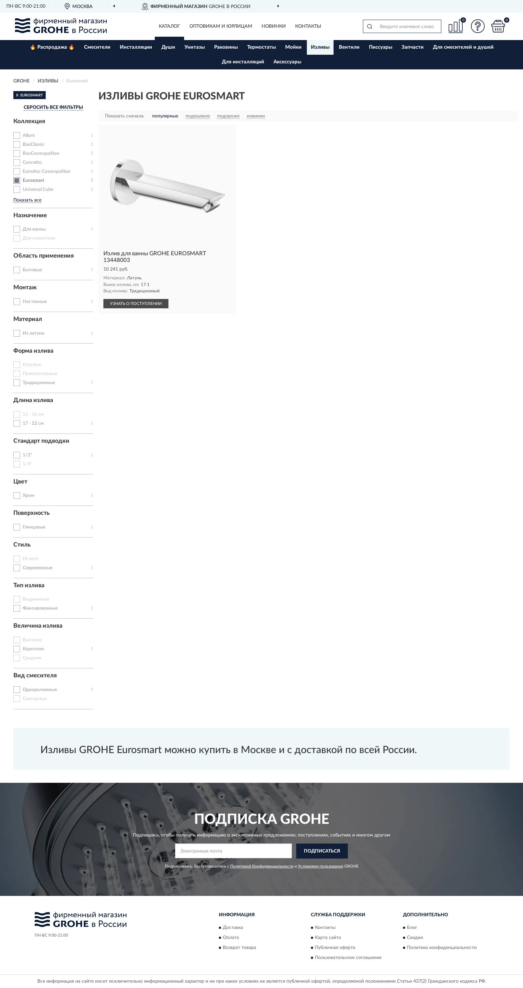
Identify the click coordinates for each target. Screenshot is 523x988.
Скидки (415, 937)
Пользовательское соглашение (348, 957)
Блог (412, 927)
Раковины (226, 47)
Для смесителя (39, 238)
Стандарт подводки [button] (41, 441)
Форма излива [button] (33, 351)
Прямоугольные (40, 373)
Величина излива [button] (37, 626)
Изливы (320, 47)
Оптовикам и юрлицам (220, 26)
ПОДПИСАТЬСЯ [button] (322, 851)
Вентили (349, 47)
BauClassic (34, 144)
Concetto (32, 162)
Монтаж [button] (25, 288)
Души (168, 47)
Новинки (274, 26)
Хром (28, 495)
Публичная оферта (335, 947)
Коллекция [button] (29, 121)
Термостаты (261, 47)
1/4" (27, 464)
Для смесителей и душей (463, 47)
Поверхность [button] (31, 513)
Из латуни (33, 333)
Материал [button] (27, 319)
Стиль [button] (22, 545)
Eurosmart (33, 180)
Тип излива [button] (28, 586)
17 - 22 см (33, 423)
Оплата (231, 937)
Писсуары (380, 47)
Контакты (308, 26)
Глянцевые (34, 527)
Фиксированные (40, 608)
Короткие (33, 649)
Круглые (32, 364)
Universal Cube (38, 189)
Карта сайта (328, 937)
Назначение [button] (30, 216)
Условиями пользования (320, 866)
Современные (37, 568)
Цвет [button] (20, 482)
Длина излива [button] (33, 400)
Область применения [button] (43, 256)
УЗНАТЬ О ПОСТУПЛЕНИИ (136, 304)
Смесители (97, 47)
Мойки (293, 47)
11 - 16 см (33, 414)
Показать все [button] (27, 200)
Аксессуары (287, 61)
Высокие (32, 640)
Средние (32, 658)
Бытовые (32, 270)
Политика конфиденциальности (442, 947)
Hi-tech (30, 559)
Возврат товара (239, 947)
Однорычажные (40, 689)
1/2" (27, 455)
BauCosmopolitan (41, 153)
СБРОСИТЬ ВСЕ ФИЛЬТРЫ (53, 107)
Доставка (233, 927)
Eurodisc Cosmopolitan (46, 171)
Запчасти (413, 47)
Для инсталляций (243, 61)
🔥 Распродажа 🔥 (52, 47)
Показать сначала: (124, 116)
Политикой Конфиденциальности (262, 866)
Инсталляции (136, 47)
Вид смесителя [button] (35, 676)
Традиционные (39, 382)
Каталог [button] (169, 26)
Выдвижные (36, 599)
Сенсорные (35, 698)
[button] (478, 26)
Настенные (35, 301)
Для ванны (34, 229)
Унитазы (194, 47)
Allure (29, 135)
